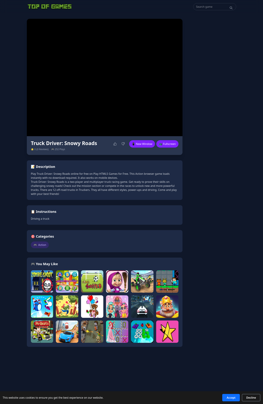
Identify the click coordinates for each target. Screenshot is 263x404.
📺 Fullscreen (167, 144)
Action (40, 245)
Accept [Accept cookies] (231, 397)
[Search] (231, 8)
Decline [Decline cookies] (251, 397)
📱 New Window (142, 144)
